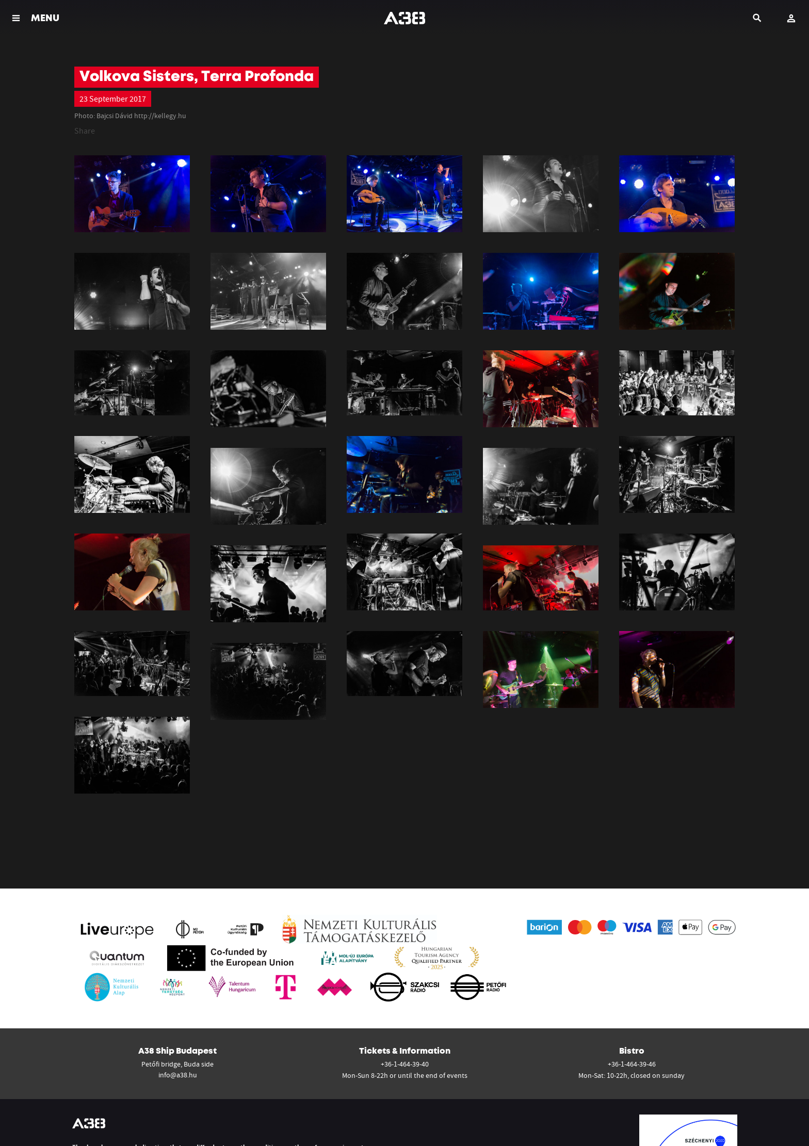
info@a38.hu (177, 1074)
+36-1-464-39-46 (632, 1064)
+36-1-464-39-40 (405, 1064)
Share (84, 130)
